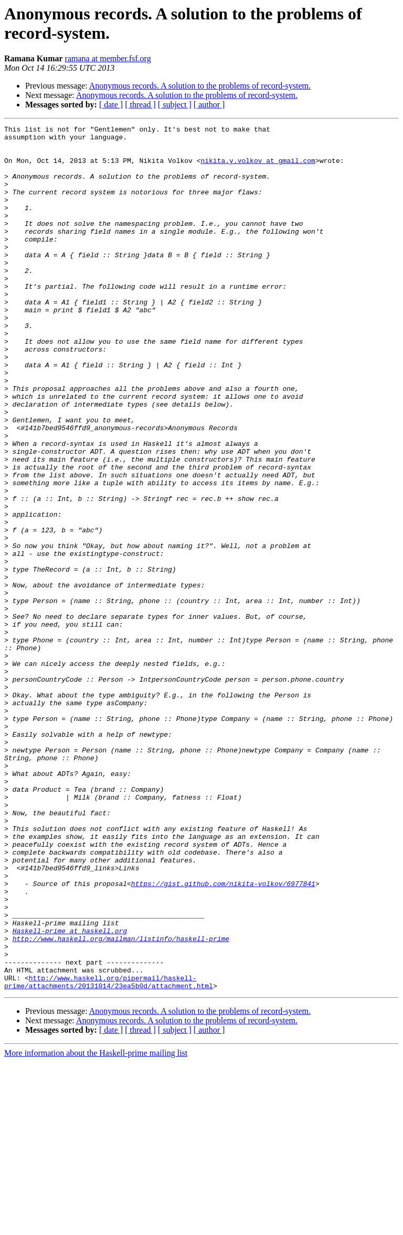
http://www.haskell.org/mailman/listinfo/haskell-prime (121, 1102)
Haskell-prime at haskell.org (70, 1092)
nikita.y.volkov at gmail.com (257, 168)
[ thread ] (140, 104)
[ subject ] (175, 104)
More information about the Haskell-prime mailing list (95, 1225)
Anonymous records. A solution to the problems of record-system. (200, 85)
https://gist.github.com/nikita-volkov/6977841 (223, 1036)
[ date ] (111, 104)
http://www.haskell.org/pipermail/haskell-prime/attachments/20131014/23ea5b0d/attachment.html (108, 1153)
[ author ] (209, 104)
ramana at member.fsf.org (108, 58)
